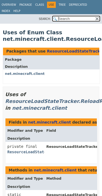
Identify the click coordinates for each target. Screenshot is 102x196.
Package (25, 4)
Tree (62, 4)
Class (39, 4)
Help (16, 11)
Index (6, 11)
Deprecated (78, 4)
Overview (9, 4)
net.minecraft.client (25, 74)
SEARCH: (45, 18)
